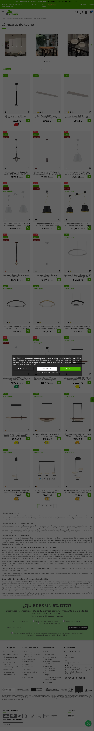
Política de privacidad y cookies (47, 373)
